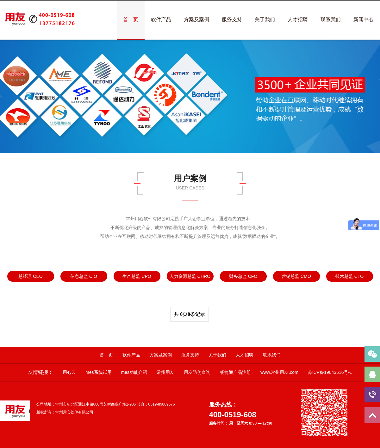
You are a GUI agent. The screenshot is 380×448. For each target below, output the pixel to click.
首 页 (130, 19)
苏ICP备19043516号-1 (330, 372)
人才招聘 (298, 19)
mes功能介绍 (134, 372)
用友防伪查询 (197, 372)
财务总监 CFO (243, 276)
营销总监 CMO (296, 276)
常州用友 (165, 372)
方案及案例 (196, 19)
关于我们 (265, 19)
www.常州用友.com (279, 372)
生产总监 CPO (136, 276)
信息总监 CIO (83, 276)
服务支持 (232, 19)
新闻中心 (363, 19)
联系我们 (331, 19)
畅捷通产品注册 (235, 372)
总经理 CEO (30, 276)
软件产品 (161, 19)
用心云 (69, 372)
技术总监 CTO (349, 276)
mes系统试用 (98, 372)
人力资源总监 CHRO (190, 276)
